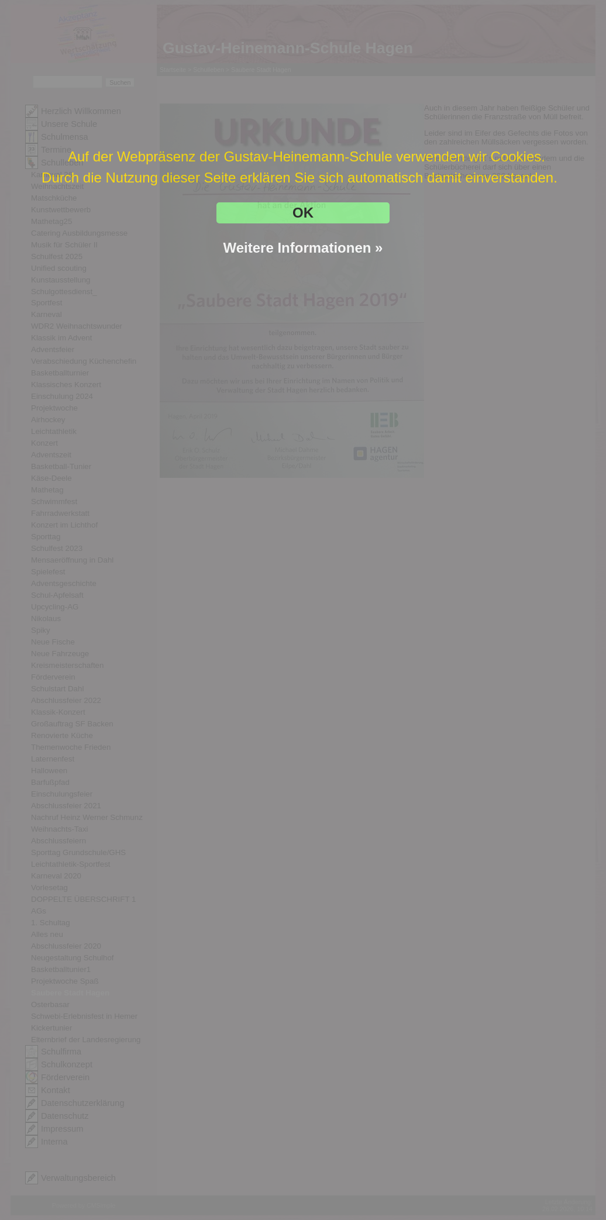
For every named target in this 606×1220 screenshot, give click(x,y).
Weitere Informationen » (303, 248)
